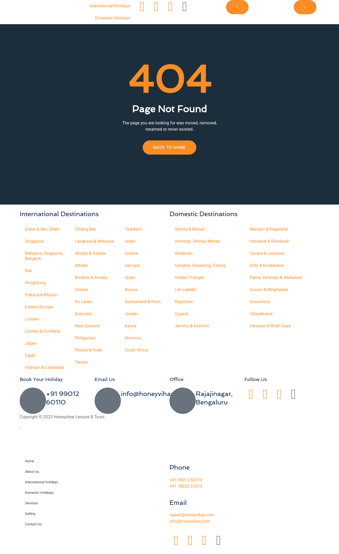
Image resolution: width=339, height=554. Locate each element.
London (32, 319)
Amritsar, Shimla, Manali (197, 241)
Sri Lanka (83, 302)
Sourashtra (260, 302)
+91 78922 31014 (186, 492)
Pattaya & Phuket (41, 295)
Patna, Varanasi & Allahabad (276, 278)
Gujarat (181, 314)
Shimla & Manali (190, 229)
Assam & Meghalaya (269, 290)
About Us (32, 476)
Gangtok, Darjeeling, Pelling (200, 265)
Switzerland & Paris (143, 302)
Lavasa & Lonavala (267, 253)
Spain (130, 278)
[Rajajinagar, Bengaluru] (183, 406)
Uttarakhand (261, 314)
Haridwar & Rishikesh (269, 241)
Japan (31, 343)
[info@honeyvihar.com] (108, 406)
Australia (83, 314)
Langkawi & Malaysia (94, 241)
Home (29, 466)
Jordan (131, 314)
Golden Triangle (189, 278)
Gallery (30, 518)
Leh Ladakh (185, 290)
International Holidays (109, 6)
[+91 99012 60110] (33, 406)
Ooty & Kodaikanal (267, 265)
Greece (131, 253)
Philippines (85, 338)
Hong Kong (35, 283)
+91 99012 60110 (186, 485)
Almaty (81, 265)
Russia (131, 290)
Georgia (132, 265)
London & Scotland (42, 331)
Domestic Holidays (112, 18)
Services (31, 508)
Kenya (130, 326)
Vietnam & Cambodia (34, 370)
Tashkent (133, 229)
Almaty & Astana (90, 253)
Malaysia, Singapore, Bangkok (44, 256)
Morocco (133, 338)
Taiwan (81, 362)
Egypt (30, 355)
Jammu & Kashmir (192, 326)
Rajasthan (184, 302)
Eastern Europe (39, 307)
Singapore (34, 241)
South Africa (136, 350)
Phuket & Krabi (88, 350)
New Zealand (87, 326)
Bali (28, 271)
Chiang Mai (85, 229)
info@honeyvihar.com (154, 399)
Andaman (184, 253)
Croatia (81, 290)
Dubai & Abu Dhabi (42, 229)
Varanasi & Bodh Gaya (270, 326)
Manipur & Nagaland (269, 229)
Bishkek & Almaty (91, 278)
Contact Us (33, 529)
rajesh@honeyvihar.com (192, 520)
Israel (130, 241)
